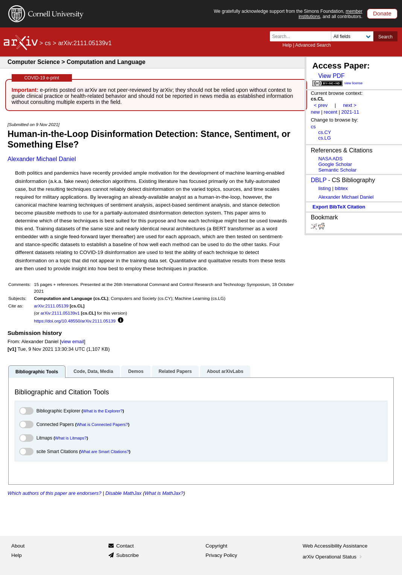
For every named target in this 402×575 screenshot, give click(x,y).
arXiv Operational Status (333, 557)
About (17, 546)
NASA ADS (330, 158)
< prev (320, 105)
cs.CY (324, 132)
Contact (125, 546)
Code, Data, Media (93, 371)
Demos (135, 371)
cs (48, 43)
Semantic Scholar (337, 170)
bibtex (341, 188)
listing (324, 188)
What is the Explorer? (103, 411)
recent (330, 112)
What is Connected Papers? (102, 424)
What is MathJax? (164, 493)
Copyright (216, 546)
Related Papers (175, 371)
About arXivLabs (225, 371)
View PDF (331, 76)
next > (349, 105)
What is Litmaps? (71, 438)
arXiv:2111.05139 (51, 305)
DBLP (319, 180)
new (315, 112)
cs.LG (324, 138)
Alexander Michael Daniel (42, 159)
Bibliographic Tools (36, 371)
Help (287, 45)
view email (72, 341)
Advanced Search (313, 45)
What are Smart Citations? (105, 451)
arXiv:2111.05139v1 (60, 312)
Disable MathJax (123, 493)
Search (385, 37)
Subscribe (127, 555)
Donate (382, 13)
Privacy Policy (221, 555)
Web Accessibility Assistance (335, 546)
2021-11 (350, 112)
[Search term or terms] (302, 36)
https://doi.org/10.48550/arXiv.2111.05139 (75, 320)
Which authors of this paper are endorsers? (54, 493)
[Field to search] (352, 36)
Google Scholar (335, 164)
